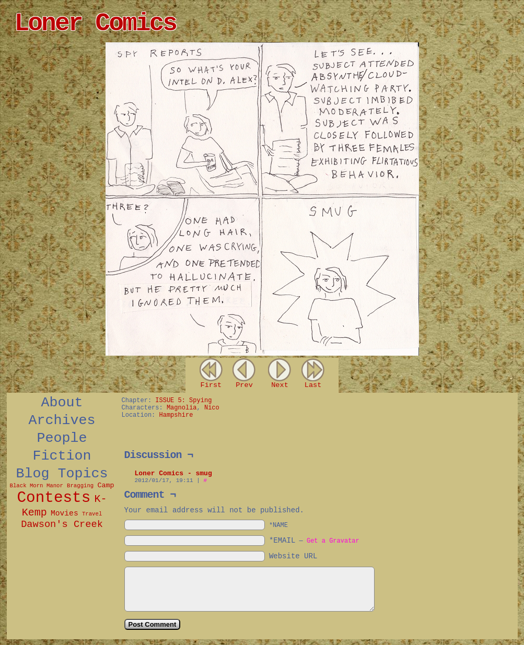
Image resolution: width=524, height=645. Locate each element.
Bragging (80, 486)
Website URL (293, 556)
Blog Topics (62, 474)
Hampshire (176, 415)
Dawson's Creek (62, 524)
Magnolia (182, 408)
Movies (64, 513)
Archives (62, 420)
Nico (211, 408)
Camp (105, 485)
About (62, 403)
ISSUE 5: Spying (183, 400)
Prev (244, 385)
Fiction (62, 456)
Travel (92, 514)
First (211, 385)
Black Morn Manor (36, 486)
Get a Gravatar (333, 541)
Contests (53, 498)
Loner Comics (96, 23)
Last (313, 385)
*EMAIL (314, 540)
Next (279, 385)
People (62, 438)
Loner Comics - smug (173, 473)
